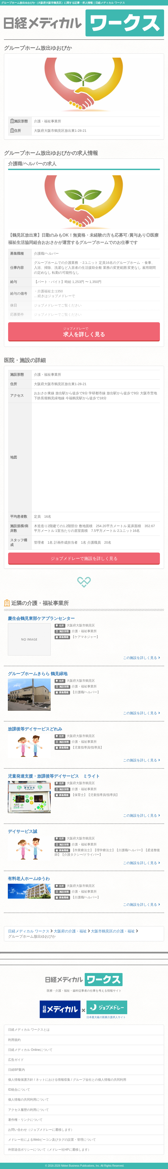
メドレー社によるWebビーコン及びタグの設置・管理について (52, 1139)
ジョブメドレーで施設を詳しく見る (84, 558)
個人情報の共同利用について (28, 1099)
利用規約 (14, 1040)
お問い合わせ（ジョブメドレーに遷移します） (41, 1130)
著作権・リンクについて (25, 1120)
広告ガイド (16, 1060)
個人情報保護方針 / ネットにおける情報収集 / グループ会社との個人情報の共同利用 (67, 1079)
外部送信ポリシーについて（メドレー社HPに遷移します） (49, 1149)
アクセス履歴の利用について (28, 1110)
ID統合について (19, 1089)
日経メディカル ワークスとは (29, 1029)
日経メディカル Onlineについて (30, 1050)
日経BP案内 (16, 1070)
